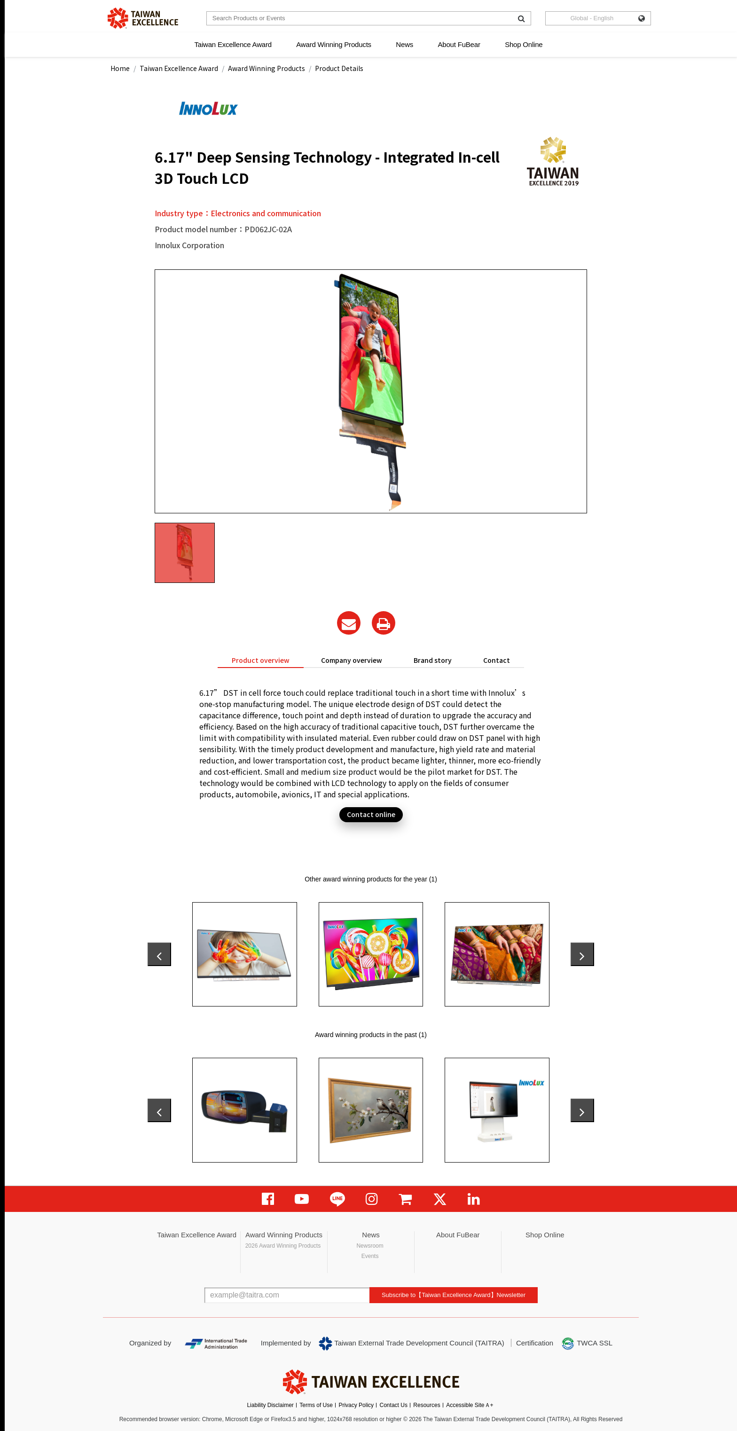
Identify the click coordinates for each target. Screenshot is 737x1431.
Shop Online (523, 44)
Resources (426, 1405)
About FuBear (459, 44)
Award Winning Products (333, 44)
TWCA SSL (586, 1344)
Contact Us (394, 1405)
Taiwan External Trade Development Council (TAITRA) (411, 1344)
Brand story (433, 660)
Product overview (261, 660)
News (404, 44)
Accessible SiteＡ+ (469, 1405)
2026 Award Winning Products (283, 1246)
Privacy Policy (356, 1405)
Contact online (371, 814)
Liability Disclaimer (270, 1405)
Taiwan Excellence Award (232, 44)
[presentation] (159, 954)
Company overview (351, 660)
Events (370, 1256)
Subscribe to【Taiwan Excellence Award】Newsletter (453, 1294)
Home (120, 68)
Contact (496, 660)
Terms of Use (316, 1405)
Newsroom (369, 1246)
